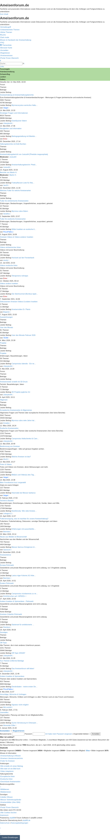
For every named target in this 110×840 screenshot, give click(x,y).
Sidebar (3, 805)
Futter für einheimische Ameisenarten (14, 201)
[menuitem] (10, 30)
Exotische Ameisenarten (9, 428)
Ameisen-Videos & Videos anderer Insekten (16, 237)
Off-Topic (3, 643)
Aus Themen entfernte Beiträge (12, 661)
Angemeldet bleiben (82, 734)
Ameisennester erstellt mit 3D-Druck (14, 382)
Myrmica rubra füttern (20, 211)
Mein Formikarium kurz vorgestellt (13, 482)
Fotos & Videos (6, 464)
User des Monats (6, 327)
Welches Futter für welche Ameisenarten (15, 190)
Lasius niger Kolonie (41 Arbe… (24, 575)
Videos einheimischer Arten (10, 247)
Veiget (5, 108)
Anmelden (5, 731)
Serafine (6, 214)
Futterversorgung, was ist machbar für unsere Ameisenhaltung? (24, 519)
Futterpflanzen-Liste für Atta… (23, 183)
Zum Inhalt (4, 14)
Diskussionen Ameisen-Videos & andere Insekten (18, 302)
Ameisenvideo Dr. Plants (21, 309)
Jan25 (5, 185)
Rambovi (6, 627)
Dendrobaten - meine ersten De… (24, 687)
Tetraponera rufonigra (20, 276)
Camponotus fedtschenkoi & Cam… (25, 438)
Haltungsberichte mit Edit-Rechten (13, 144)
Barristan (6, 532)
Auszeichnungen (6, 317)
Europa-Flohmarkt (7, 565)
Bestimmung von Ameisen (10, 446)
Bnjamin (6, 312)
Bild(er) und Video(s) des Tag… (24, 475)
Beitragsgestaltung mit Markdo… (24, 136)
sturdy (5, 260)
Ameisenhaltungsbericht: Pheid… (24, 165)
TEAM (5, 338)
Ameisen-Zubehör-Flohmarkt (11, 614)
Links (2, 66)
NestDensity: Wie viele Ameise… (24, 511)
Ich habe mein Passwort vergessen (58, 734)
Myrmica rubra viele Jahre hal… (24, 420)
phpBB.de (26, 820)
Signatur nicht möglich (20, 705)
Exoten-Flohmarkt (7, 583)
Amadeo (6, 423)
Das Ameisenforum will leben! (23, 668)
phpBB (12, 818)
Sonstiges (4, 632)
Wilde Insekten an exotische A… (24, 229)
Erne (5, 139)
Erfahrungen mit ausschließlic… (24, 529)
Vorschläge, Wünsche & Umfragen (13, 694)
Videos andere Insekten (9, 283)
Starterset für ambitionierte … (23, 625)
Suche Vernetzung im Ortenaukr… (25, 723)
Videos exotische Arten (8, 265)
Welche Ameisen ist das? (21, 457)
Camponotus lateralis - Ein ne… (24, 364)
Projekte (3, 343)
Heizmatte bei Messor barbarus (24, 493)
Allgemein (4, 400)
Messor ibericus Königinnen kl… (24, 547)
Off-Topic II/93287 (18, 653)
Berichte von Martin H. (8, 172)
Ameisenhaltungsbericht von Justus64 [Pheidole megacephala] (24, 154)
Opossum (7, 550)
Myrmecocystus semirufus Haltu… (25, 105)
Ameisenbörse (5, 555)
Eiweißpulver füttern (19, 121)
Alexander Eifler (9, 725)
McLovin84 (7, 707)
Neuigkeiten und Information (10, 128)
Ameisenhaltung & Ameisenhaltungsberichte (17, 95)
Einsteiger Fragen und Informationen (14, 113)
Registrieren (18, 731)
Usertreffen (4, 712)
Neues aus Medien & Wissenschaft (13, 537)
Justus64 (12, 157)
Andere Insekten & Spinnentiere (12, 676)
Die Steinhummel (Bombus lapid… (25, 294)
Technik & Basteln (7, 501)
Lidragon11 (7, 513)
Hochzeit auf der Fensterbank (23, 258)
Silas (88, 750)
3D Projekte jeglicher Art (21, 392)
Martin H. (12, 175)
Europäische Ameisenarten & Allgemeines (16, 410)
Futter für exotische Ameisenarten (13, 219)
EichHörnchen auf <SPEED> (14, 596)
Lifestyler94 (7, 123)
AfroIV (5, 459)
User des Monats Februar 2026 (23, 335)
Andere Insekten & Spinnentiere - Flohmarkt (16, 601)
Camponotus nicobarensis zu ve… (25, 594)
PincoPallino (8, 232)
